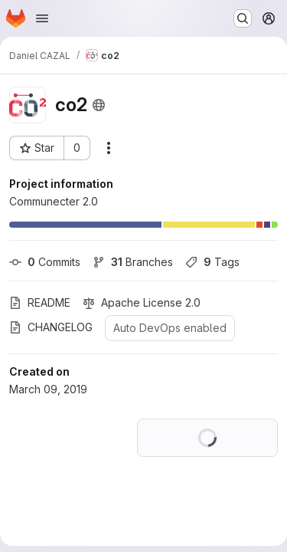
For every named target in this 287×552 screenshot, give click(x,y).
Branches (133, 261)
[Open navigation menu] (42, 18)
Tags (212, 261)
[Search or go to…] (242, 18)
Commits (44, 261)
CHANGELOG (51, 327)
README (39, 302)
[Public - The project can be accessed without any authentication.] (99, 105)
